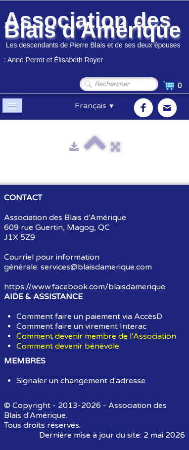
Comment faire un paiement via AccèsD (89, 316)
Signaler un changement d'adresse (80, 381)
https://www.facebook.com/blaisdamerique (84, 287)
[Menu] (12, 105)
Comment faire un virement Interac (81, 326)
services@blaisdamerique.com (96, 267)
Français (95, 106)
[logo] (94, 38)
